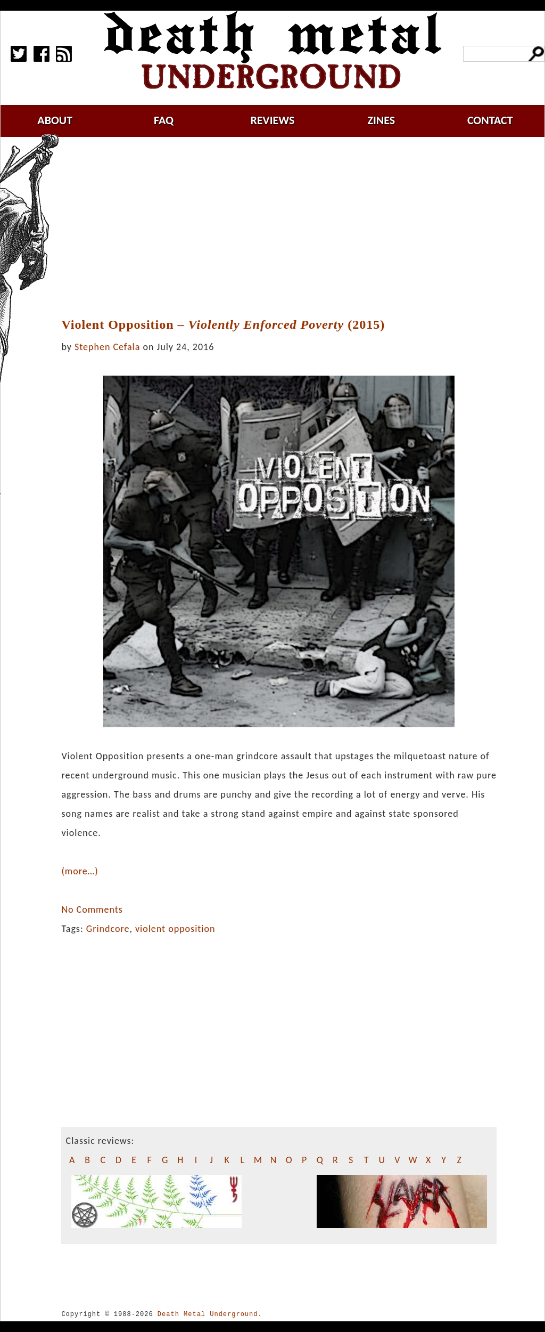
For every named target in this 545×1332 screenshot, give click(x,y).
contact (490, 120)
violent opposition (175, 929)
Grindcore (108, 929)
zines (381, 120)
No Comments (91, 909)
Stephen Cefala (107, 347)
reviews (273, 120)
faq (164, 120)
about (54, 120)
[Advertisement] (285, 227)
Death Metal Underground (208, 1314)
